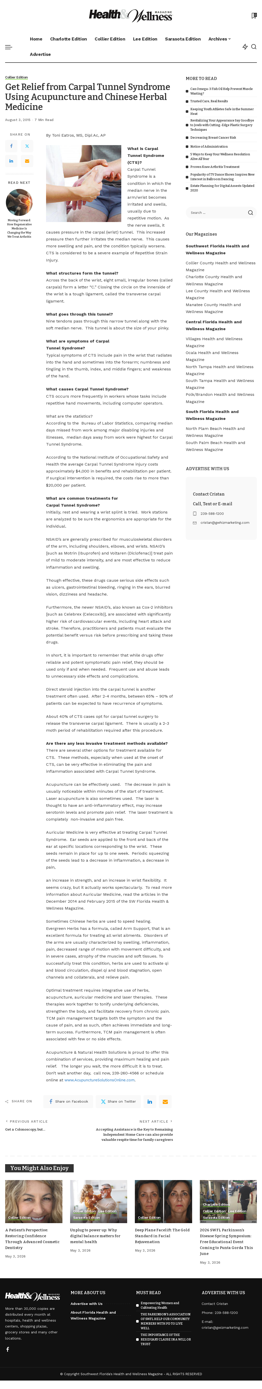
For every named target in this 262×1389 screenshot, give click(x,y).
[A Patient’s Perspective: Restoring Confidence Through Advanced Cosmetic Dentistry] (33, 1210)
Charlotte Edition (217, 1213)
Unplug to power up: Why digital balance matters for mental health (98, 1244)
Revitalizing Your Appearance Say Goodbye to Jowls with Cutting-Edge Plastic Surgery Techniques (222, 125)
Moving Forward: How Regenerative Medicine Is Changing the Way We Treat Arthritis (19, 229)
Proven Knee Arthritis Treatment (214, 167)
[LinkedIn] (11, 161)
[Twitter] (27, 146)
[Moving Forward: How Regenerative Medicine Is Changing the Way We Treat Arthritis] (19, 202)
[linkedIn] (150, 1101)
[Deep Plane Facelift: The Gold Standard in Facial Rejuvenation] (163, 1210)
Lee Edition (110, 1219)
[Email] (27, 161)
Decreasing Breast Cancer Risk (213, 137)
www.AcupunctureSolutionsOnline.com (103, 1080)
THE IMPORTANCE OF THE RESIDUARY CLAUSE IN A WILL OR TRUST (166, 1348)
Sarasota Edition (87, 1226)
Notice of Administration (209, 146)
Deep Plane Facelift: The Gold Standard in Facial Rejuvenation (160, 1244)
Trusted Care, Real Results (209, 101)
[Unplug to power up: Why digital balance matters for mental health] (98, 1210)
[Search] (254, 47)
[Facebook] (11, 146)
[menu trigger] (11, 47)
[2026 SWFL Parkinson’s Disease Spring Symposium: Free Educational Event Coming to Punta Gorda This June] (228, 1210)
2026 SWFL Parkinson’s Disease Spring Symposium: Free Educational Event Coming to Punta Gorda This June (227, 1250)
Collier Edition (17, 77)
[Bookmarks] (254, 15)
